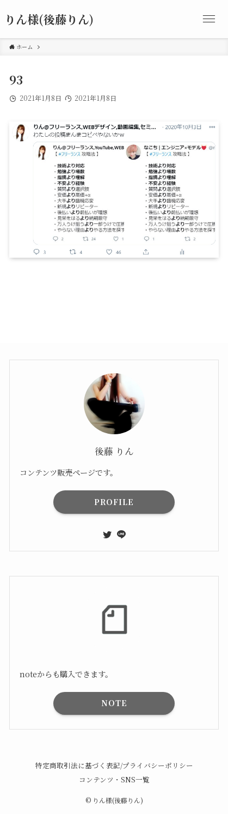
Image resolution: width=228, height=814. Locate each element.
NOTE (114, 702)
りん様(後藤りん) (49, 19)
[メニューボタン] (209, 19)
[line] (121, 534)
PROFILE (114, 501)
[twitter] (107, 534)
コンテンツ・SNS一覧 (114, 780)
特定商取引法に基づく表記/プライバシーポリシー (114, 765)
